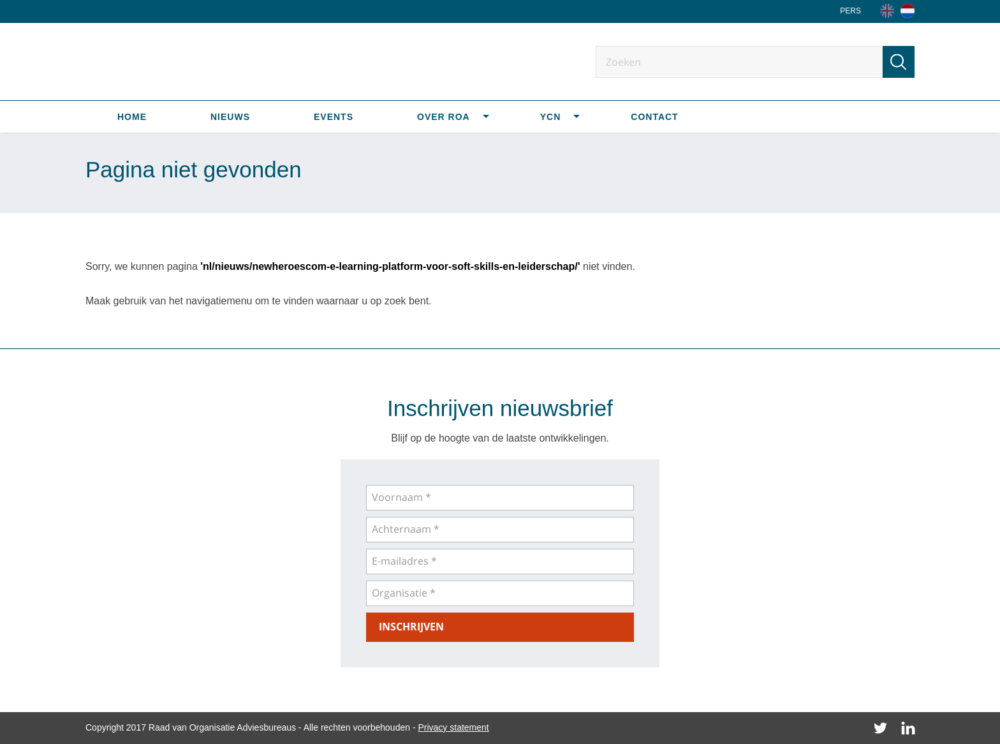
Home (132, 117)
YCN (550, 117)
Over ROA (443, 117)
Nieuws (230, 117)
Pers (850, 10)
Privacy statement (453, 727)
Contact (654, 117)
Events (333, 117)
